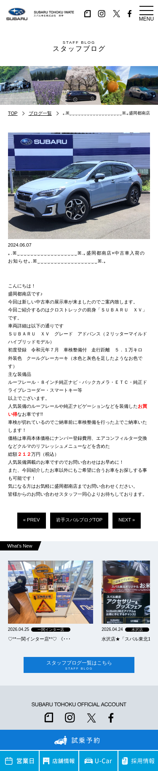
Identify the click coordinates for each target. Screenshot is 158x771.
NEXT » (126, 519)
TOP (13, 113)
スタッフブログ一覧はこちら (79, 665)
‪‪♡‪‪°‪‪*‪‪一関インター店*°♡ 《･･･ (39, 638)
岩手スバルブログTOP (79, 519)
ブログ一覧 (40, 113)
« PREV (31, 519)
